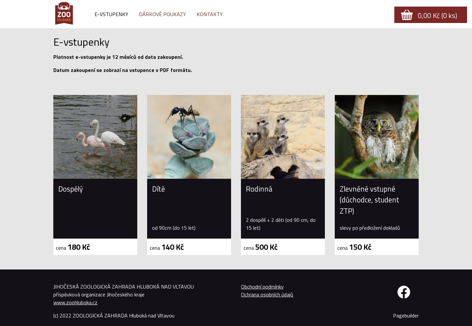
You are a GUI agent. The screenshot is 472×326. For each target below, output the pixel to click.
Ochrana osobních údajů (267, 294)
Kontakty (210, 14)
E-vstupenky (111, 14)
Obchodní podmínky (262, 287)
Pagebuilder (406, 315)
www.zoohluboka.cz (75, 302)
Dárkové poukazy (162, 14)
